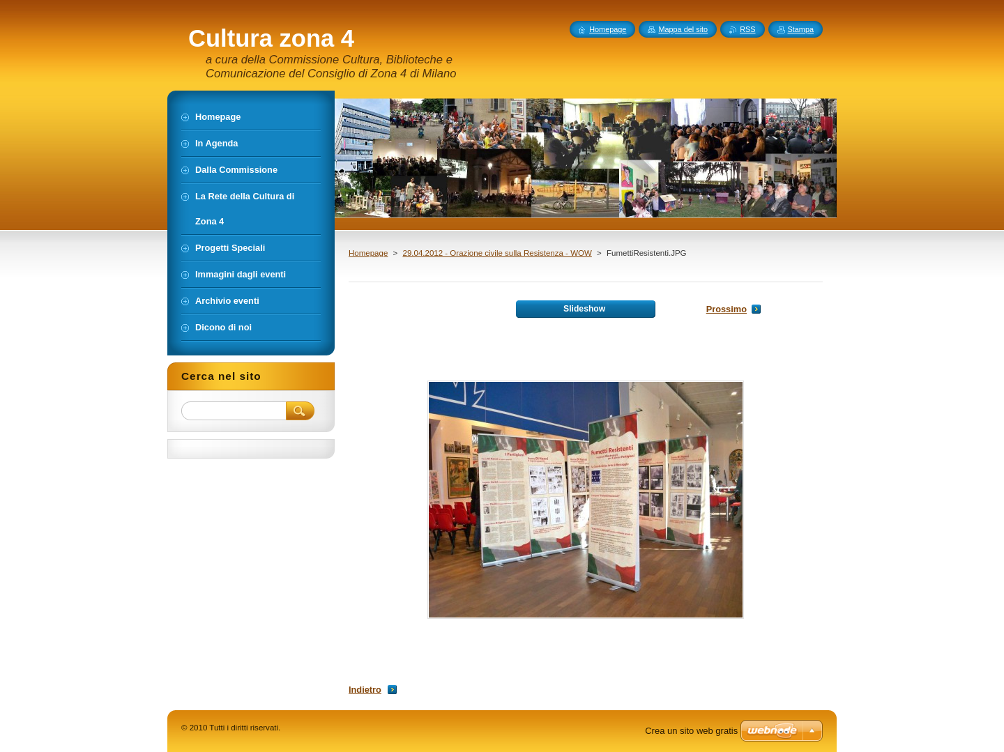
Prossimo (726, 309)
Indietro (365, 689)
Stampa (801, 29)
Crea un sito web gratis (691, 731)
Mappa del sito (683, 29)
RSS (747, 29)
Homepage (368, 253)
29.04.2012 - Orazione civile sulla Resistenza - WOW (496, 253)
